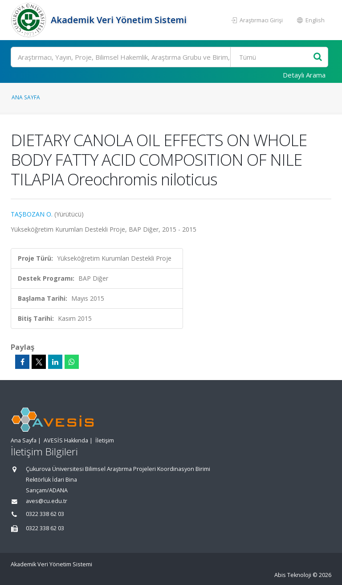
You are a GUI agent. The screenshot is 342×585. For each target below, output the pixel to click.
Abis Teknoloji (292, 575)
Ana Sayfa (26, 97)
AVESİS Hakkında (66, 440)
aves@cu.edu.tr (46, 501)
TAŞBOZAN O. (32, 214)
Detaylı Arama (304, 74)
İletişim (104, 440)
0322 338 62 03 (45, 514)
